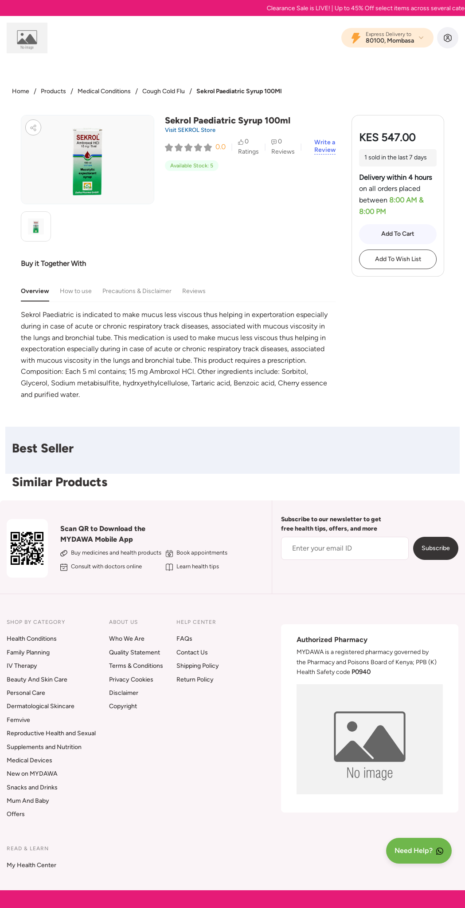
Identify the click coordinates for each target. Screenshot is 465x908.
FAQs (184, 638)
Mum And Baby (28, 801)
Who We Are (127, 638)
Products (53, 91)
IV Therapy (22, 666)
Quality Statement (134, 652)
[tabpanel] (178, 354)
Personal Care (26, 693)
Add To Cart (397, 234)
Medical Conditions (104, 91)
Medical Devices (29, 760)
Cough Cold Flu (163, 91)
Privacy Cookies (131, 679)
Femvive (18, 720)
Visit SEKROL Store (190, 130)
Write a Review (325, 146)
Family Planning (28, 652)
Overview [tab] (35, 291)
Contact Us (192, 652)
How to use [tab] (76, 291)
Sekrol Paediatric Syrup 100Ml (238, 91)
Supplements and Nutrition (44, 747)
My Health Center (31, 865)
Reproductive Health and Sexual (51, 733)
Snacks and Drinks (32, 787)
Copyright (123, 706)
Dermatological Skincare (40, 706)
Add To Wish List (398, 259)
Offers (16, 814)
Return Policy (195, 679)
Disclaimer (123, 693)
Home (20, 91)
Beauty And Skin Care (37, 679)
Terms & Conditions (136, 666)
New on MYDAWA (32, 773)
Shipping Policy (197, 666)
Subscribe (436, 548)
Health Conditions (32, 638)
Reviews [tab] (194, 291)
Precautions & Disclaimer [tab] (137, 291)
